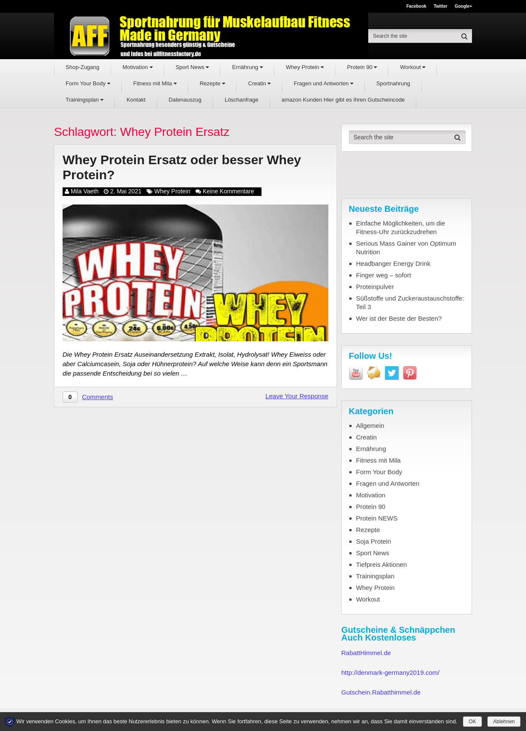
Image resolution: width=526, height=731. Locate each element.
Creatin (259, 83)
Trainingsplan (84, 99)
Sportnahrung (393, 83)
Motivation (138, 67)
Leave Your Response (296, 396)
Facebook (416, 6)
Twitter (441, 6)
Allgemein (370, 425)
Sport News (192, 67)
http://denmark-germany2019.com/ (390, 672)
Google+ (463, 6)
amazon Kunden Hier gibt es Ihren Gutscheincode (343, 99)
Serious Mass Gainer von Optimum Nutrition (406, 248)
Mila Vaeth (85, 191)
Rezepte (212, 83)
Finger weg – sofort (383, 275)
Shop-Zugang (82, 67)
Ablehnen (504, 722)
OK (472, 722)
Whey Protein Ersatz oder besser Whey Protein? (182, 167)
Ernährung (247, 67)
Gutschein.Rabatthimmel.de (381, 692)
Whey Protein (305, 67)
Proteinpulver (375, 286)
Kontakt (135, 99)
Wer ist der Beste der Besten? (399, 318)
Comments (97, 396)
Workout (412, 67)
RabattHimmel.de (366, 652)
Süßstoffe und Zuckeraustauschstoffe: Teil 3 (410, 302)
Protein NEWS (377, 518)
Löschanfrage (241, 99)
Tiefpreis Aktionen (381, 564)
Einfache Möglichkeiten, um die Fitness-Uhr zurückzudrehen (400, 227)
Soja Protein (373, 541)
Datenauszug (184, 99)
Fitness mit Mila (155, 83)
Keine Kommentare (228, 191)
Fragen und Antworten (323, 83)
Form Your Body (88, 83)
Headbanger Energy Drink (393, 263)
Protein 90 (362, 67)
